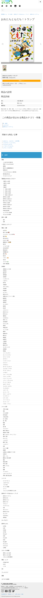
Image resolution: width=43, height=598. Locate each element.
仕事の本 (4, 454)
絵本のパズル (5, 501)
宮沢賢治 (4, 343)
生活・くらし (5, 456)
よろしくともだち (7, 147)
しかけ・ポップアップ (7, 473)
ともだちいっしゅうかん (9, 142)
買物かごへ (21, 80)
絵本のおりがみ (6, 511)
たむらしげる (5, 323)
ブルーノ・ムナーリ (7, 394)
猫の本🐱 (5, 236)
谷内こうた (5, 319)
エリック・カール (6, 356)
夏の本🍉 (5, 253)
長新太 (4, 325)
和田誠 (4, 351)
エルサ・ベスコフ (6, 384)
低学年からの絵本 (6, 196)
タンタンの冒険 (6, 486)
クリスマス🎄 (6, 261)
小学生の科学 (5, 416)
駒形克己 (4, 298)
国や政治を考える (6, 173)
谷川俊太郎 (5, 321)
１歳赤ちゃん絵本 (6, 183)
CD (2, 569)
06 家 (4, 535)
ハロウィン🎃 (6, 257)
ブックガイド (5, 471)
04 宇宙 (4, 532)
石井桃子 (4, 276)
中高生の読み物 (6, 210)
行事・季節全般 (6, 263)
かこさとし (5, 292)
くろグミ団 (5, 484)
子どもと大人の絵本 (7, 214)
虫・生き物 (5, 418)
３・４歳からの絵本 (7, 189)
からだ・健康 (5, 448)
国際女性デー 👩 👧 (7, 242)
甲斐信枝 (4, 290)
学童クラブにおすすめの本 (8, 164)
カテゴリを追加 (5, 579)
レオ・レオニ (5, 397)
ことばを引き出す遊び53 (8, 162)
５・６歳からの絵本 (7, 193)
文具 (4, 507)
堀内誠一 (4, 337)
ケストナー (5, 362)
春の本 (4, 244)
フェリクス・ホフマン (7, 386)
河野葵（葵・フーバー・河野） (9, 296)
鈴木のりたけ (5, 312)
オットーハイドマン (7, 354)
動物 (4, 422)
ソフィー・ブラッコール (8, 380)
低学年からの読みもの (7, 198)
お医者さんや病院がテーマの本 (9, 452)
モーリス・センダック (7, 366)
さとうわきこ (5, 304)
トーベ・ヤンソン (6, 399)
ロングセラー (5, 520)
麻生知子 (4, 272)
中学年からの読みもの (7, 204)
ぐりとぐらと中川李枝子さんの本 (9, 490)
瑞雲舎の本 (5, 170)
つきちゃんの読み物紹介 (8, 556)
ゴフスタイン (5, 364)
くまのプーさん (6, 482)
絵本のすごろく (6, 499)
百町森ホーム (4, 14)
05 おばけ (5, 534)
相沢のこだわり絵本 (7, 554)
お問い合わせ (18, 594)
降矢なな (4, 335)
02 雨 (4, 528)
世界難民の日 (5, 252)
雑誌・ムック (5, 559)
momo (4, 564)
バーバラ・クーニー (7, 360)
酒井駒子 (4, 302)
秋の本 (4, 255)
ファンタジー (5, 428)
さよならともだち (7, 144)
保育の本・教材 (6, 432)
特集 (3, 159)
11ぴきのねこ (5, 515)
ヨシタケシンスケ (6, 347)
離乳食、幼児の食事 (7, 457)
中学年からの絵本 (6, 202)
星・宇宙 (4, 420)
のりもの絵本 (5, 413)
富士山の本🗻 (6, 238)
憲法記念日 (5, 250)
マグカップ (5, 503)
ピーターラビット (6, 480)
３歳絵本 (4, 187)
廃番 (3, 575)
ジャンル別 (4, 406)
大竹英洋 (4, 288)
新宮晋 (4, 306)
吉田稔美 (4, 349)
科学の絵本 (5, 414)
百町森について (11, 594)
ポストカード (5, 509)
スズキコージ (5, 310)
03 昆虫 (4, 530)
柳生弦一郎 (5, 345)
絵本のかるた (5, 497)
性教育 (4, 450)
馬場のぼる (5, 333)
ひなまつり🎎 (6, 240)
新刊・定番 (4, 217)
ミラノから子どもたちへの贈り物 (9, 172)
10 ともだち (5, 543)
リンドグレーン (6, 395)
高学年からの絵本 (6, 206)
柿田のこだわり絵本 (7, 553)
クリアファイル (6, 505)
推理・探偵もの (6, 430)
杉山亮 (4, 308)
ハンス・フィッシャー (7, 378)
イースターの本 (6, 246)
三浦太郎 (4, 341)
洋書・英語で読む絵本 (7, 475)
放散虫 (4, 166)
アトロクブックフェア (7, 175)
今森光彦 (4, 284)
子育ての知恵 (5, 409)
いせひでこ (5, 280)
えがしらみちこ (6, 286)
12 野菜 (4, 547)
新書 (4, 469)
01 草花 (4, 526)
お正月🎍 (5, 230)
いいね (4, 566)
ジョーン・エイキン (7, 376)
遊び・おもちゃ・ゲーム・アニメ (9, 434)
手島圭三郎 (5, 327)
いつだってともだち (8, 146)
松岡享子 (4, 339)
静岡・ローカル (6, 465)
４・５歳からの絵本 (7, 191)
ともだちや (6, 125)
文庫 (4, 467)
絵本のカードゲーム (34, 14)
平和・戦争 (5, 463)
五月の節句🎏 (6, 248)
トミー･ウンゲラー (6, 353)
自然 (4, 446)
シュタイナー (5, 444)
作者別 (3, 266)
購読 (22, 594)
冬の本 (4, 259)
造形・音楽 (5, 436)
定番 (4, 221)
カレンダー (5, 513)
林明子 (4, 331)
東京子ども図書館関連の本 (8, 168)
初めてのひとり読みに (7, 200)
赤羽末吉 (4, 270)
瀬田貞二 (4, 315)
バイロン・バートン (7, 403)
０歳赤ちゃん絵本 (6, 181)
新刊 (4, 219)
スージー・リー (6, 401)
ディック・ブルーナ (7, 382)
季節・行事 (4, 228)
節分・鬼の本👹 (6, 232)
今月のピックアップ (6, 224)
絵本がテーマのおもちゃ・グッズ (21, 14)
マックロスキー (6, 388)
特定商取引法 (4, 594)
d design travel (6, 562)
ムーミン (4, 488)
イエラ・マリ (5, 390)
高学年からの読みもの (7, 208)
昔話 (4, 411)
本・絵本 (10, 14)
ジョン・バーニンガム (7, 374)
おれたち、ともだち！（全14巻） (11, 141)
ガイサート (5, 358)
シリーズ (4, 478)
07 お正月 (5, 537)
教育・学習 (5, 442)
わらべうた (5, 438)
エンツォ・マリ (6, 392)
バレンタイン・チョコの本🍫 (9, 234)
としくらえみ (5, 329)
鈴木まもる (5, 313)
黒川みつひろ (5, 294)
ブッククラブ (5, 572)
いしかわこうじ (6, 278)
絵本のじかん (5, 523)
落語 (4, 459)
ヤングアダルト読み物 (7, 212)
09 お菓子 (5, 541)
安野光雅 (4, 274)
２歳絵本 (4, 185)
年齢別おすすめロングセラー (9, 178)
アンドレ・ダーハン (7, 370)
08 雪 (4, 539)
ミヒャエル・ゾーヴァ (7, 368)
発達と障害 (5, 461)
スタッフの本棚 (5, 550)
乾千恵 (4, 282)
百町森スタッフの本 (7, 269)
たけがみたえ (5, 317)
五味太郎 (4, 300)
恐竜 (4, 424)
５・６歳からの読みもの (8, 194)
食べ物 (4, 426)
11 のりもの (5, 545)
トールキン (5, 372)
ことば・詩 (5, 440)
